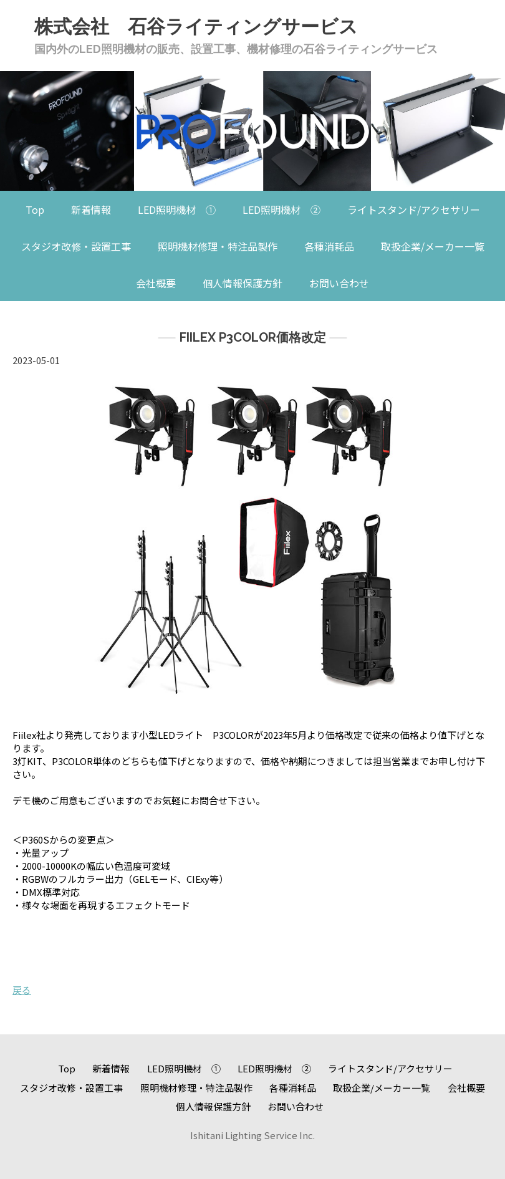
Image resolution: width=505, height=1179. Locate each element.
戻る (21, 989)
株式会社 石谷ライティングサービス (196, 26)
